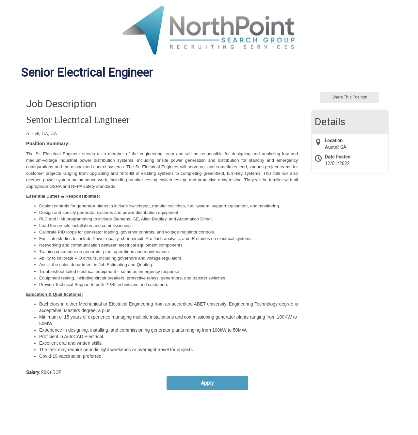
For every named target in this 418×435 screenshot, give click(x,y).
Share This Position (349, 97)
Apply (207, 383)
